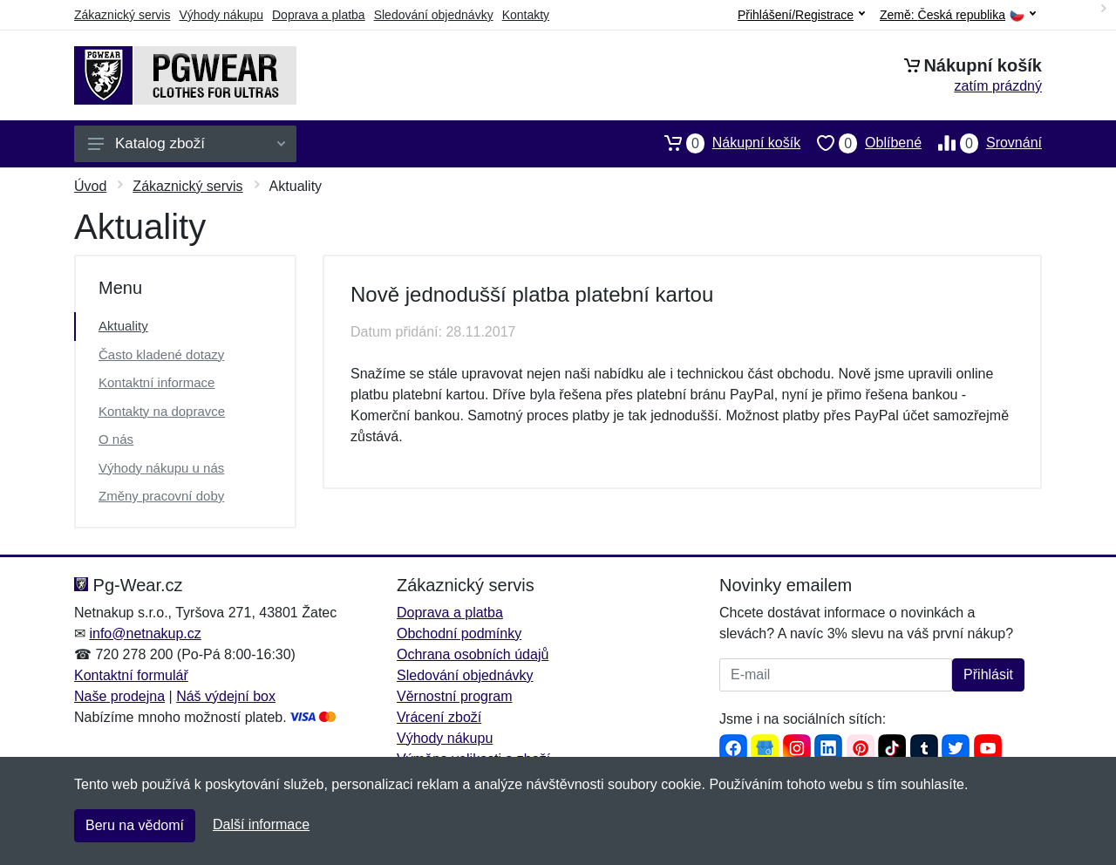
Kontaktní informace (156, 382)
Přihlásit (988, 674)
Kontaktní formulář (131, 675)
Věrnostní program (455, 696)
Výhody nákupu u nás (161, 467)
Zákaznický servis (122, 15)
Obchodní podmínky (459, 633)
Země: (958, 15)
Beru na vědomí (134, 825)
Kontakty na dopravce (162, 411)
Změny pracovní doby (161, 495)
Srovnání (982, 143)
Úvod (90, 186)
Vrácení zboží (439, 717)
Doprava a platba (318, 15)
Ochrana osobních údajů (472, 654)
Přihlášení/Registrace (801, 15)
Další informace (261, 824)
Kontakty (525, 15)
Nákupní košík (724, 143)
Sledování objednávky (433, 15)
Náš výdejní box (226, 696)
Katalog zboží (186, 143)
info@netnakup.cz (145, 633)
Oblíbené (861, 143)
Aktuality (123, 325)
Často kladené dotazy (161, 354)
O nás (116, 439)
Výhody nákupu (221, 15)
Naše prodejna (119, 696)
